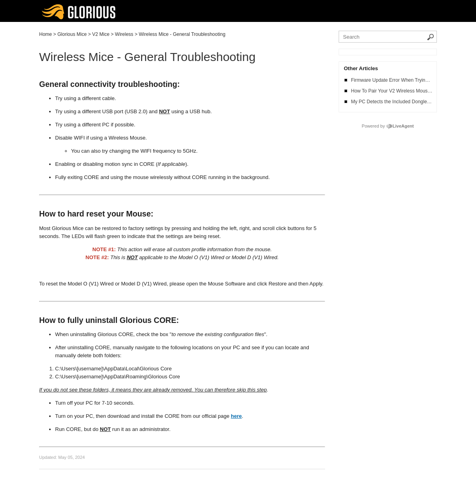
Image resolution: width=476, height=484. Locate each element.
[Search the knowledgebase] (387, 36)
